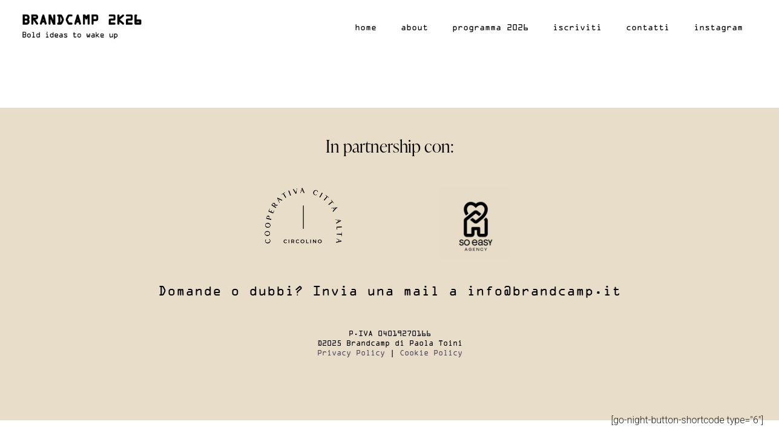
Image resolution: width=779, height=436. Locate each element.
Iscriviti (577, 28)
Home (365, 28)
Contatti (647, 28)
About (414, 28)
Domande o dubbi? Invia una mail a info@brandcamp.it (389, 292)
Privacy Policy (351, 353)
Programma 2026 (490, 28)
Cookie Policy (430, 353)
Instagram (718, 28)
